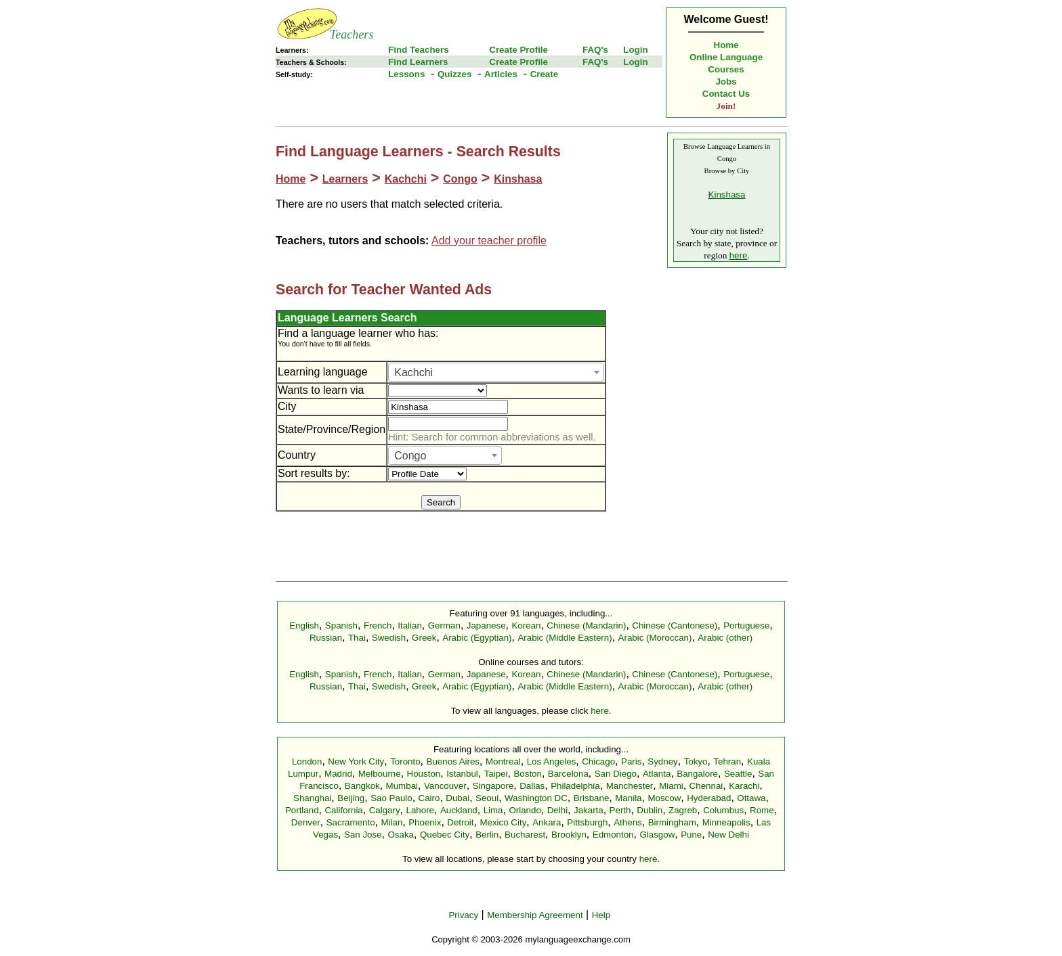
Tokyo (696, 761)
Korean (525, 625)
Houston (424, 774)
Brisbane (592, 798)
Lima (493, 810)
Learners (345, 179)
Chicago (598, 761)
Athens (628, 822)
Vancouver (445, 786)
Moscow (664, 798)
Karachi (744, 786)
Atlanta (657, 774)
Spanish (341, 625)
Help (601, 915)
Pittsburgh (587, 822)
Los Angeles (551, 761)
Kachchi (406, 179)
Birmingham (672, 822)
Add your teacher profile (489, 240)
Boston (527, 774)
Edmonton (613, 834)
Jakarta (588, 810)
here (738, 255)
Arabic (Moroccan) (655, 638)
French (377, 625)
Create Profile (518, 50)
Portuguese (746, 625)
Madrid (338, 774)
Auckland (458, 810)
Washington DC (536, 798)
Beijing (350, 798)
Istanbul (462, 774)
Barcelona (568, 774)
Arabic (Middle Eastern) (564, 638)
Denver (305, 822)
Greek (424, 638)
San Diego (616, 774)
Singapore (493, 786)
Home (726, 45)
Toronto (405, 761)
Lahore (420, 810)
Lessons (406, 74)
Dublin (649, 810)
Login (635, 50)
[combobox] (496, 372)
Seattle (738, 774)
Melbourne (379, 774)
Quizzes (454, 74)
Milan (391, 822)
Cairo (429, 798)
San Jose (363, 834)
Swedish (389, 638)
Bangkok (362, 786)
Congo (460, 179)
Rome (762, 810)
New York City (356, 761)
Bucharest (525, 834)
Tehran (727, 761)
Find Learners (418, 62)
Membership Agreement (535, 915)
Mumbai (402, 786)
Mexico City (503, 822)
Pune (691, 834)
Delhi (557, 810)
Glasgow (657, 834)
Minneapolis (726, 822)
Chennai (706, 786)
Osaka (400, 834)
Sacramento (350, 822)
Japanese (486, 625)
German (444, 625)
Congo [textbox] (410, 455)
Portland (302, 810)
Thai (357, 638)
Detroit (460, 822)
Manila (628, 798)
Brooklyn (569, 834)
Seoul (486, 798)
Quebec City (444, 834)
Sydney (662, 761)
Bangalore (697, 774)
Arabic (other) (725, 638)
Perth (620, 810)
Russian (326, 638)
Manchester (630, 786)
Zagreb (682, 810)
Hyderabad (709, 798)
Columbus (723, 810)
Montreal (503, 761)
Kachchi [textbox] (413, 372)
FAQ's (595, 50)
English (304, 625)
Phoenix (424, 822)
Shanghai (312, 798)
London (307, 761)
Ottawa (751, 798)
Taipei (496, 774)
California (343, 810)
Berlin (486, 834)
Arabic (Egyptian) (476, 638)
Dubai (457, 798)
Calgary (384, 810)
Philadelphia (575, 786)
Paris (631, 761)
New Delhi (728, 834)
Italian (410, 625)
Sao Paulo (391, 798)
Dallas (532, 786)
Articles (500, 74)
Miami (671, 786)
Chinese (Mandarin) (586, 625)
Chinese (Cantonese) (674, 625)
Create (544, 74)
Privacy (463, 915)
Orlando (524, 810)
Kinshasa (518, 179)
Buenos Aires (453, 761)
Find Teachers (418, 50)
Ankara (546, 822)
